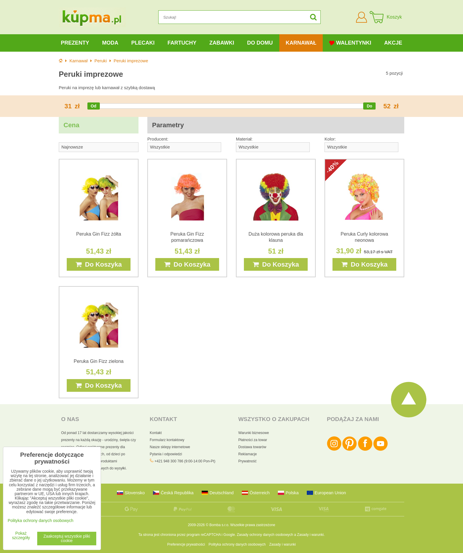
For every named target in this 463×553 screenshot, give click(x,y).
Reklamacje (247, 454)
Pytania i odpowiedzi (166, 454)
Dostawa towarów (252, 447)
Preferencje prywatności (186, 544)
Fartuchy (181, 43)
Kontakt (156, 433)
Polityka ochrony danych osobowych (236, 544)
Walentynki (350, 43)
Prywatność (247, 461)
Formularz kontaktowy (167, 440)
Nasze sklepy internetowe (170, 447)
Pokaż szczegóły (21, 535)
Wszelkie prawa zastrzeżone (252, 525)
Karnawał (301, 43)
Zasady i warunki (310, 535)
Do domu (260, 43)
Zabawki (221, 43)
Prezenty (75, 43)
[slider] (93, 106)
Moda (110, 43)
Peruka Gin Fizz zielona (99, 361)
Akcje (393, 43)
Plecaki (142, 43)
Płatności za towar (252, 440)
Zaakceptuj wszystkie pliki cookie (66, 538)
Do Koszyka (99, 264)
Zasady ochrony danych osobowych (265, 535)
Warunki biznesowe (253, 433)
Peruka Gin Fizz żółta (98, 233)
